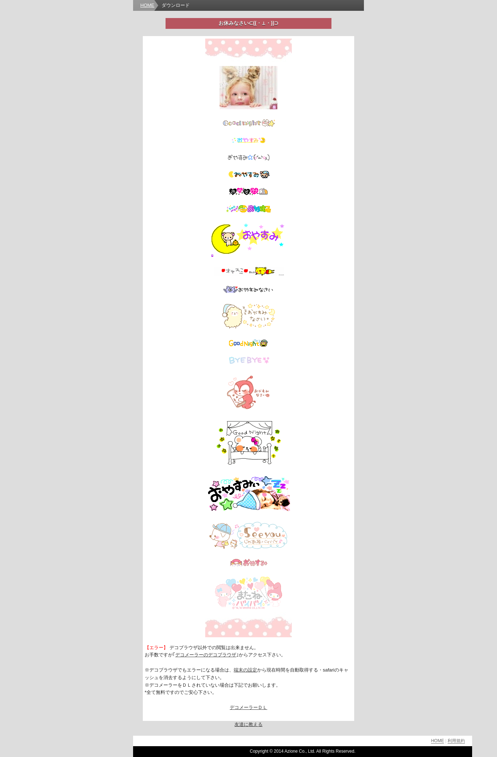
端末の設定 (245, 670)
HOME (147, 5)
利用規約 (456, 740)
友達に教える (248, 724)
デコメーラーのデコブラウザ (205, 654)
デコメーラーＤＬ (248, 707)
